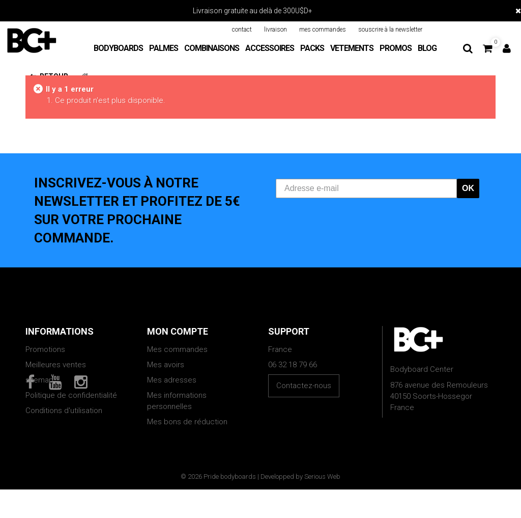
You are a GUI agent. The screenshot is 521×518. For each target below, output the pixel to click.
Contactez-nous (303, 385)
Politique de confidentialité (71, 395)
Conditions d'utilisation (63, 410)
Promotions (45, 349)
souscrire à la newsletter (390, 29)
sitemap (39, 380)
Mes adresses (171, 380)
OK (468, 188)
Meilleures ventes (55, 364)
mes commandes (322, 29)
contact (242, 29)
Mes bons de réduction (187, 421)
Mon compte (177, 331)
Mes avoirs (165, 364)
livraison (275, 29)
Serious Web (322, 505)
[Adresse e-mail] (366, 188)
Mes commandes (177, 349)
